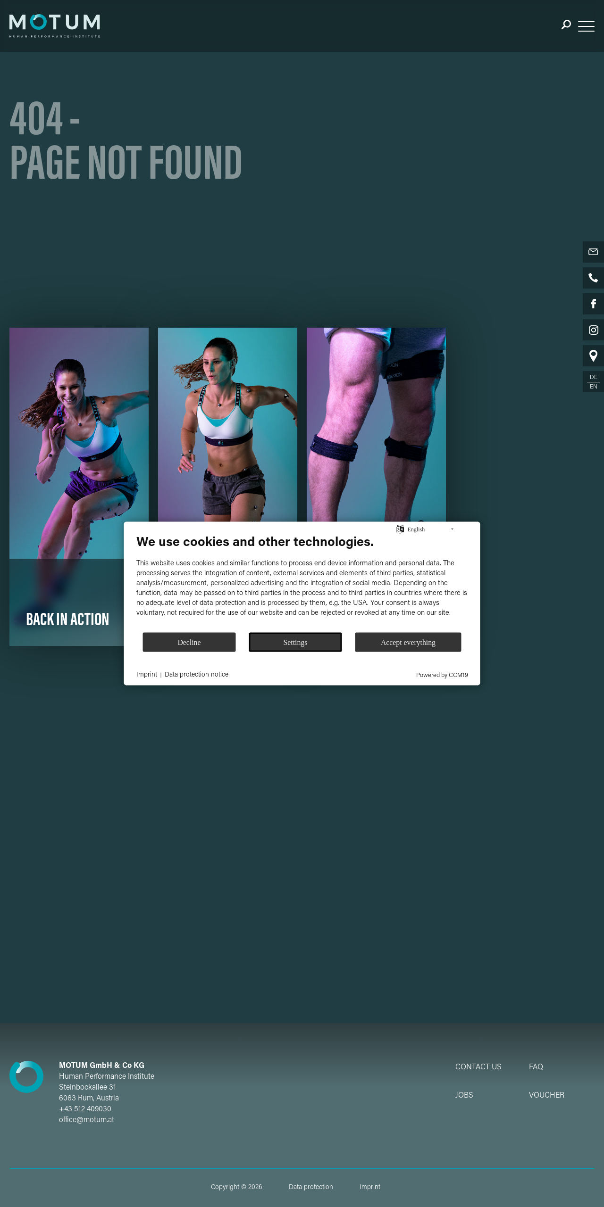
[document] (302, 583)
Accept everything (408, 642)
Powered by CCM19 (442, 675)
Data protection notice (196, 674)
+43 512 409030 (85, 1109)
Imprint (370, 1187)
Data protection (311, 1187)
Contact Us (478, 1067)
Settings (296, 642)
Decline (189, 642)
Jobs (464, 1096)
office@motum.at (86, 1120)
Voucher (546, 1096)
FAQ (536, 1067)
